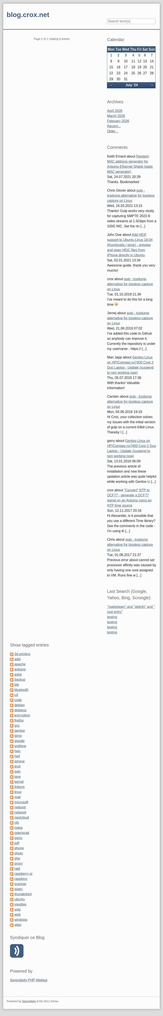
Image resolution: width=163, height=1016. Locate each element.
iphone (19, 761)
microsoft (21, 802)
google (19, 741)
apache (20, 664)
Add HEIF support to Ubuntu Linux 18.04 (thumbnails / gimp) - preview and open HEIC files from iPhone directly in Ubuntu (129, 245)
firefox (19, 720)
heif (17, 756)
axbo (18, 674)
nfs (16, 822)
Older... (112, 131)
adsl (17, 659)
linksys (19, 787)
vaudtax (20, 904)
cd (16, 695)
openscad (21, 833)
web (17, 914)
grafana (20, 746)
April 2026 (114, 111)
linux (17, 792)
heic (17, 751)
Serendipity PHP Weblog (28, 980)
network (20, 812)
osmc (18, 838)
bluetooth (21, 690)
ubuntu (19, 899)
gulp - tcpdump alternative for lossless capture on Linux (131, 195)
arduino (20, 669)
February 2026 (118, 121)
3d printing (22, 654)
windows (20, 919)
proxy (18, 863)
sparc (18, 889)
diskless (20, 710)
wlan (17, 925)
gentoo (19, 730)
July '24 (131, 85)
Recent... (114, 126)
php (17, 858)
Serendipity (29, 1001)
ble (16, 684)
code (18, 700)
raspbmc (20, 879)
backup (19, 679)
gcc (17, 725)
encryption (22, 715)
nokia (18, 828)
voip (17, 909)
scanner (20, 884)
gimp (18, 736)
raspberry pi (23, 874)
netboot (20, 807)
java (17, 776)
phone (19, 848)
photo (18, 853)
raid (17, 868)
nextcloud (21, 817)
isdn (17, 771)
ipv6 (17, 766)
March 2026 (116, 116)
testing (112, 617)
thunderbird (23, 894)
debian (19, 705)
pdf (16, 843)
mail (17, 797)
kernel (19, 782)
